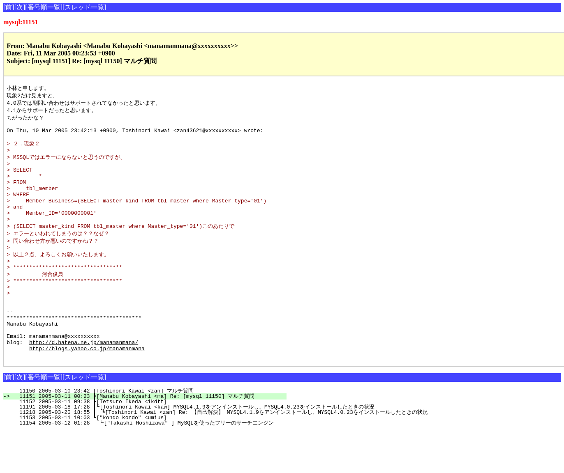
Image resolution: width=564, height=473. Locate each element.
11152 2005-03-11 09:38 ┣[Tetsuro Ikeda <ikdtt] (152, 443)
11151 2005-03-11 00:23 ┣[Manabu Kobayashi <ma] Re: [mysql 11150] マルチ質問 (150, 438)
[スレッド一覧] (84, 7)
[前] (8, 7)
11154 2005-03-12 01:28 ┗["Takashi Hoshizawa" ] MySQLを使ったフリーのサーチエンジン (144, 464)
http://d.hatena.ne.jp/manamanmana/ (83, 381)
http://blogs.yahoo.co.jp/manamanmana (87, 389)
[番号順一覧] (43, 7)
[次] (19, 7)
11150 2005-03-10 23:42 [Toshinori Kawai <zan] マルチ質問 (151, 432)
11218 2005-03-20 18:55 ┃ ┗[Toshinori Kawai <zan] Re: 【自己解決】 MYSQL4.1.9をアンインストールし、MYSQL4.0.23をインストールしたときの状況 (220, 454)
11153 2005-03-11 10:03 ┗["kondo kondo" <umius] (152, 459)
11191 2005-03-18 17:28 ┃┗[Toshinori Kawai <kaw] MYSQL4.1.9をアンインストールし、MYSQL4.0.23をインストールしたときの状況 (193, 448)
